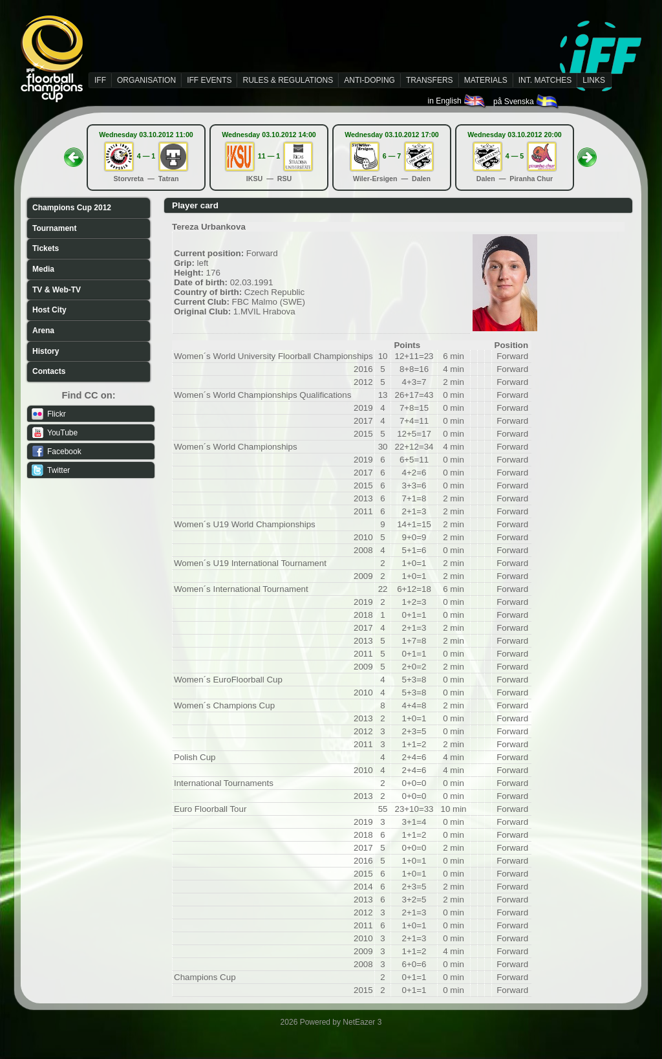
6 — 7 (392, 156)
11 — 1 (269, 156)
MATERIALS (485, 80)
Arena (43, 330)
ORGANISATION (146, 80)
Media (43, 269)
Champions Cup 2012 (71, 207)
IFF (100, 80)
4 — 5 (515, 156)
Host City (49, 309)
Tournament (54, 228)
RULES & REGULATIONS (287, 80)
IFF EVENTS (209, 80)
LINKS (593, 80)
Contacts (48, 371)
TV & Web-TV (56, 289)
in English (457, 100)
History (45, 351)
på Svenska (526, 101)
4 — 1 (146, 156)
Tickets (45, 248)
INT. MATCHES (544, 80)
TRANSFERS (429, 80)
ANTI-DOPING (369, 80)
